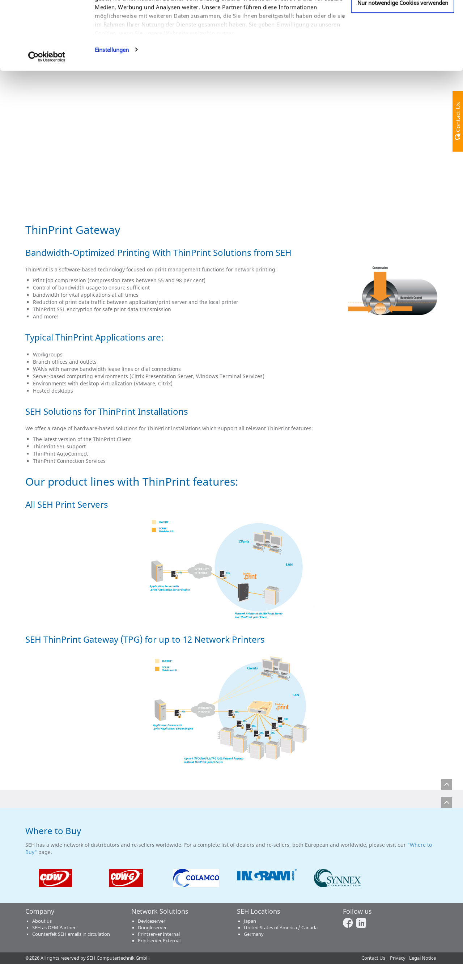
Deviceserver (151, 921)
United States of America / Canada (281, 928)
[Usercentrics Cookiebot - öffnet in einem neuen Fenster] (46, 120)
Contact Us (373, 958)
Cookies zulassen (403, 19)
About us (42, 921)
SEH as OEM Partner (54, 928)
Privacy (397, 958)
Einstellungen (112, 113)
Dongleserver (152, 928)
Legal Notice (422, 958)
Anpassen (402, 43)
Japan (250, 921)
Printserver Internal (159, 934)
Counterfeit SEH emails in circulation (71, 934)
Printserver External (159, 941)
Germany (254, 934)
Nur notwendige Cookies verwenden (402, 66)
